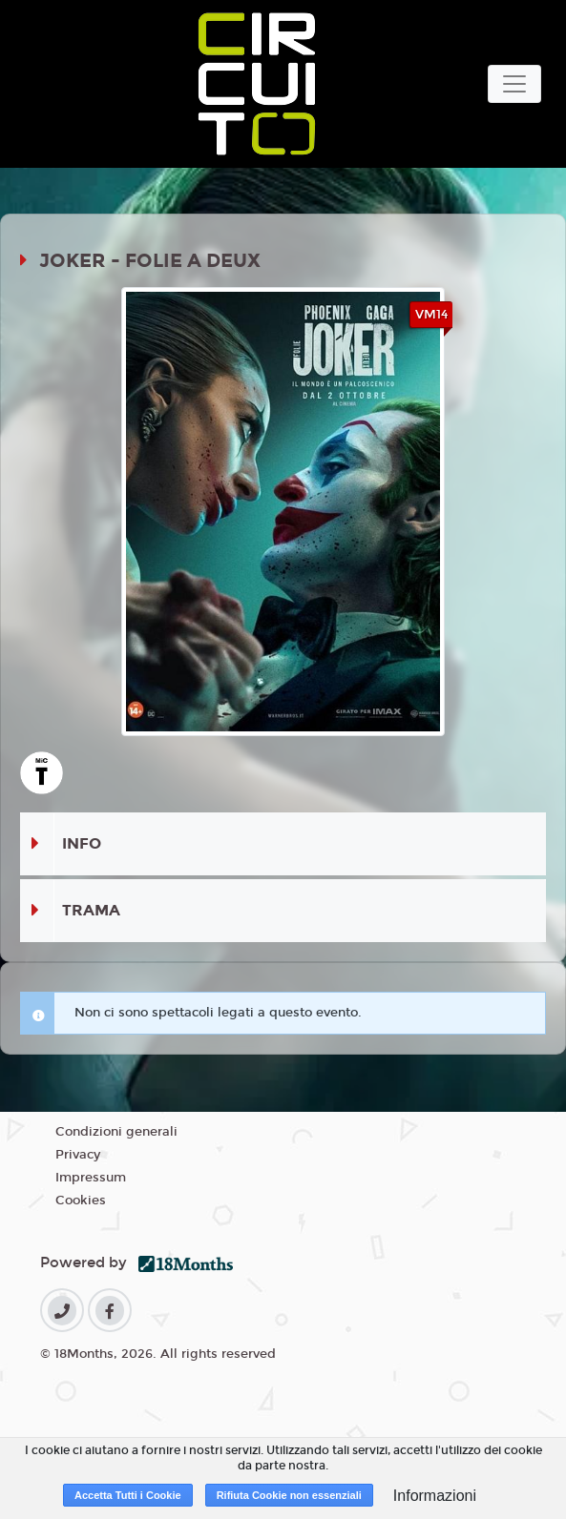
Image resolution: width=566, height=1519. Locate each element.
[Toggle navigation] (514, 84)
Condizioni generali (116, 1131)
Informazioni (434, 1496)
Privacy (77, 1154)
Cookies (80, 1200)
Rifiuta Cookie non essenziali (289, 1495)
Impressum (90, 1177)
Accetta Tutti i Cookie (127, 1495)
